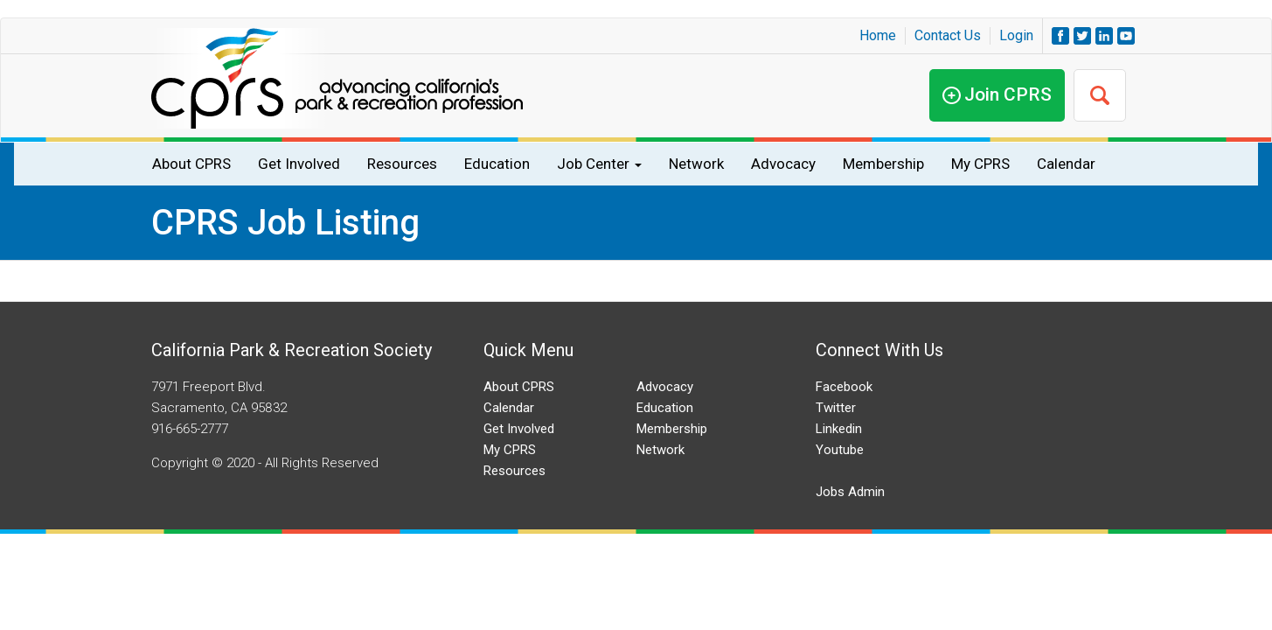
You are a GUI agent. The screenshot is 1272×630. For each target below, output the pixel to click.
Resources (402, 163)
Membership (883, 163)
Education (497, 163)
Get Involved (299, 163)
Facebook (844, 387)
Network (696, 163)
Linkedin (839, 429)
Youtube (840, 450)
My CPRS (980, 163)
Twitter (836, 408)
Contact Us (947, 35)
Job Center (599, 163)
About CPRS (191, 163)
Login (1016, 35)
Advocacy (783, 163)
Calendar (1066, 163)
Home (877, 35)
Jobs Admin (850, 492)
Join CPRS (1008, 94)
